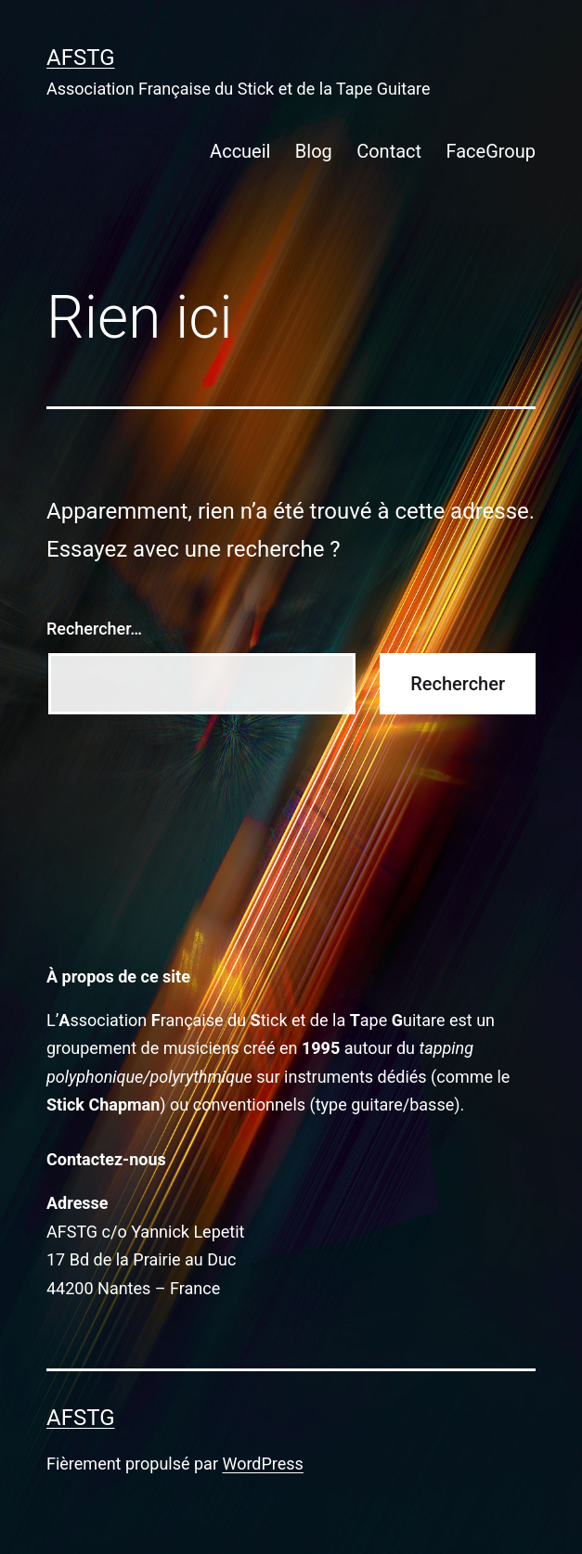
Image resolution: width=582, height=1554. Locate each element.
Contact (388, 151)
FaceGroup (491, 151)
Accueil (240, 151)
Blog (313, 151)
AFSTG (80, 58)
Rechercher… (94, 628)
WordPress (262, 1463)
